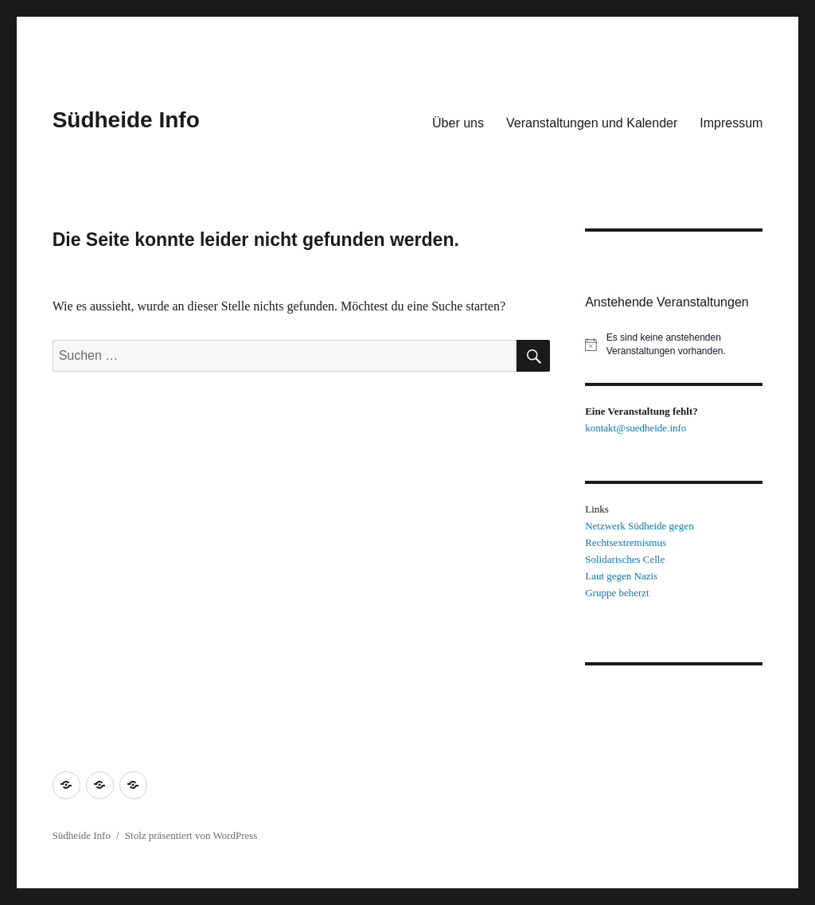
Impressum (731, 123)
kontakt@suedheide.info (635, 428)
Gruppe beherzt (617, 593)
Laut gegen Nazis (621, 576)
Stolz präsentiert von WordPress (191, 835)
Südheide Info (126, 119)
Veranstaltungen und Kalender (591, 123)
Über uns (458, 123)
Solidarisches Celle (625, 559)
